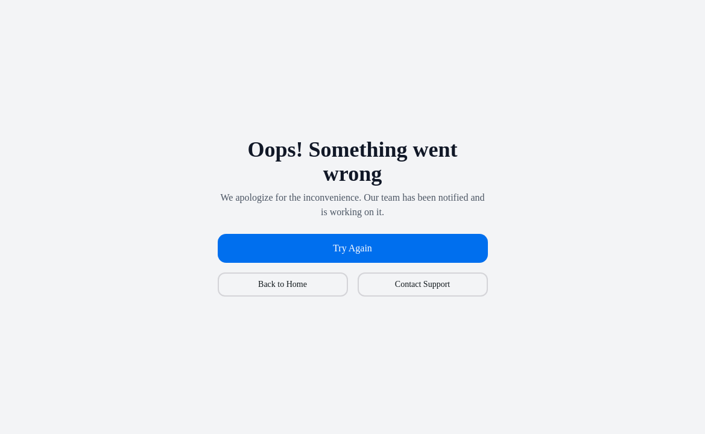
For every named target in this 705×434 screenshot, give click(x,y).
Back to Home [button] (282, 284)
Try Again (352, 248)
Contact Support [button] (422, 284)
